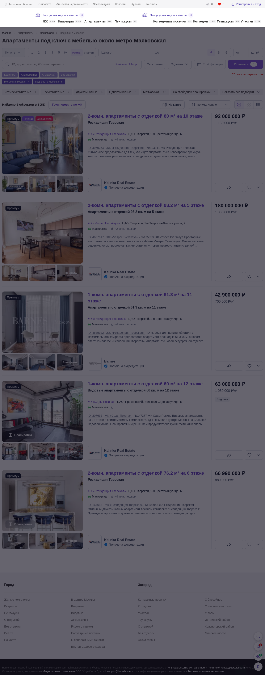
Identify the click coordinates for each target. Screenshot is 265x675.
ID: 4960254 (96, 148)
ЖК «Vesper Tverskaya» (104, 223)
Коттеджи (204, 21)
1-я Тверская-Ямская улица (163, 223)
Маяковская (154, 92)
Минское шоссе (215, 633)
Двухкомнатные (89, 92)
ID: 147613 (95, 505)
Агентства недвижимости (72, 4)
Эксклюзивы (79, 619)
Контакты (151, 4)
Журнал (135, 4)
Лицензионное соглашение (59, 671)
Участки (251, 21)
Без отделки (12, 626)
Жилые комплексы (17, 599)
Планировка (23, 435)
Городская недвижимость (63, 15)
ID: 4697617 (96, 237)
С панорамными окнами (87, 640)
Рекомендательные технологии (206, 671)
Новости (120, 4)
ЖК (49, 21)
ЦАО (131, 134)
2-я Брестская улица (164, 134)
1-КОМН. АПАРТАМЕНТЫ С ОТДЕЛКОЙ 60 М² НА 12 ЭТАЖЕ (145, 383)
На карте (10, 640)
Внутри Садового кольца (88, 646)
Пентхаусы (125, 21)
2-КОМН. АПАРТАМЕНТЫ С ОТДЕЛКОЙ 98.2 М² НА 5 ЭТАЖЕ (146, 205)
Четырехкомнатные (20, 92)
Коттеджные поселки (172, 21)
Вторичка (77, 606)
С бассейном (214, 599)
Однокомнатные (122, 92)
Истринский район (217, 619)
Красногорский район (219, 626)
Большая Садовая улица (161, 401)
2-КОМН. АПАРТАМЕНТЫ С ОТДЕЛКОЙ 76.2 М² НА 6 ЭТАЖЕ (146, 473)
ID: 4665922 (96, 332)
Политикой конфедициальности (226, 667)
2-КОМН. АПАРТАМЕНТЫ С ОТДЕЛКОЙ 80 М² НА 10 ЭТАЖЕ (145, 116)
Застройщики (101, 4)
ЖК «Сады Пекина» (102, 401)
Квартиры (69, 21)
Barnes (109, 361)
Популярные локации (85, 633)
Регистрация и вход (246, 4)
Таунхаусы (228, 21)
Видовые (77, 613)
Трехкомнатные (56, 92)
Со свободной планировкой (194, 92)
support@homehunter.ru (120, 671)
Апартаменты (98, 21)
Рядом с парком (82, 626)
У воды (210, 613)
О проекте (44, 4)
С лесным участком (218, 606)
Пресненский (134, 401)
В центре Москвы (83, 599)
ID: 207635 (95, 415)
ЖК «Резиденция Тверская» (107, 134)
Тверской (142, 134)
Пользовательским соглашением (186, 667)
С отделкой (12, 619)
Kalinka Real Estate (119, 183)
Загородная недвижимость (171, 15)
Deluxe (8, 633)
